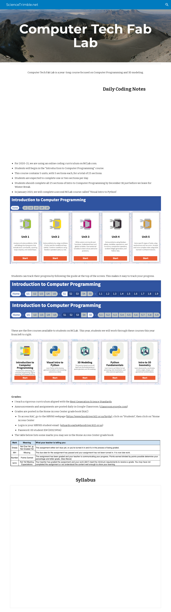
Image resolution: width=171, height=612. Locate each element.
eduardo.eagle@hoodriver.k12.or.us (81, 425)
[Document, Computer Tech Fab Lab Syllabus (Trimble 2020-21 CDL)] (85, 546)
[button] (167, 5)
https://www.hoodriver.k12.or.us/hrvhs (89, 416)
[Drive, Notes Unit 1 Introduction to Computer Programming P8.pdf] (124, 122)
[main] (85, 36)
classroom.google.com (113, 406)
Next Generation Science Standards (91, 401)
